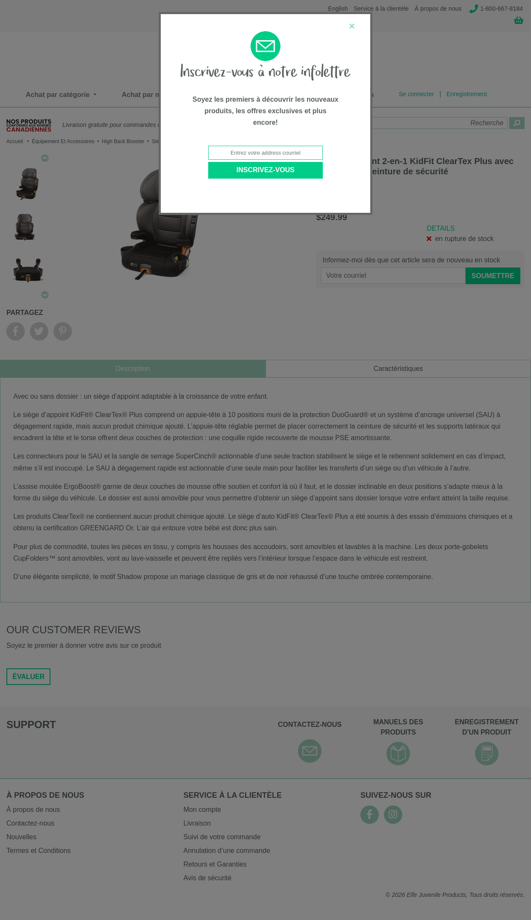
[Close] (352, 26)
